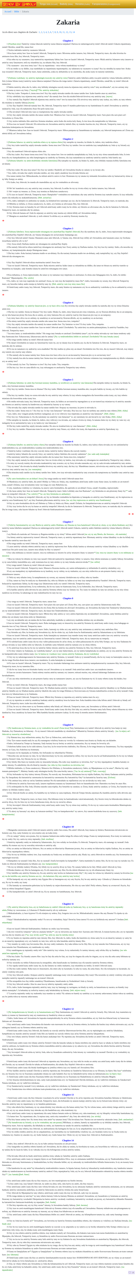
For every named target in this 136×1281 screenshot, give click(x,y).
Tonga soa (49, 4)
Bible (16, 11)
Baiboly (66, 4)
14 (74, 32)
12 (67, 32)
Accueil (7, 11)
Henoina (82, 4)
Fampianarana (106, 4)
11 (63, 32)
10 (60, 32)
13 (70, 32)
